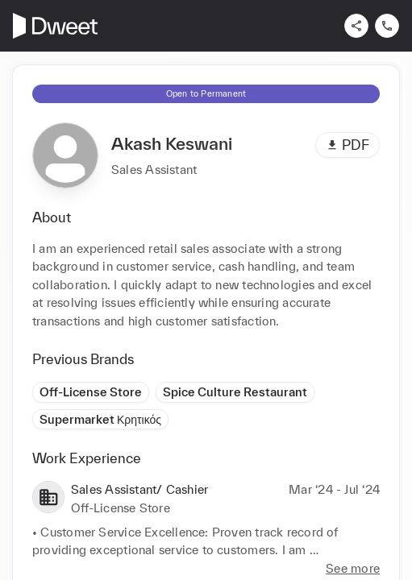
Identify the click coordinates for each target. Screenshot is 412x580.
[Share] (356, 26)
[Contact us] (387, 26)
